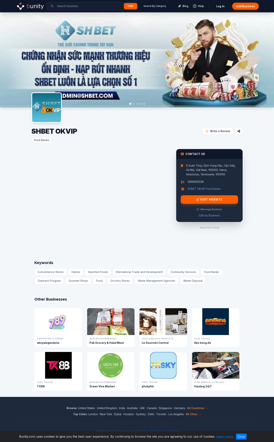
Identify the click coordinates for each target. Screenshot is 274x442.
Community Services (183, 272)
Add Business (245, 6)
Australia (132, 408)
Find (130, 6)
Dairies (76, 272)
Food (99, 280)
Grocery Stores (120, 280)
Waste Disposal (192, 280)
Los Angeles (176, 414)
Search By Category (154, 6)
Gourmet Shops (78, 280)
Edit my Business (209, 215)
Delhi (151, 414)
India (122, 408)
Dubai (117, 414)
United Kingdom (107, 408)
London (93, 414)
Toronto (161, 414)
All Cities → (193, 414)
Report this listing (209, 227)
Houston (128, 414)
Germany (179, 408)
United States (86, 408)
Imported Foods (98, 272)
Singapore (165, 408)
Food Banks (41, 140)
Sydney (141, 414)
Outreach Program (49, 280)
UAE (142, 408)
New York (106, 414)
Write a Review (218, 131)
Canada (152, 408)
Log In (220, 6)
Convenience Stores (51, 272)
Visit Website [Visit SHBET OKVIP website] (209, 199)
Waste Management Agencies (156, 280)
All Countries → (197, 408)
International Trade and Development (139, 272)
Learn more (224, 436)
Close (241, 436)
